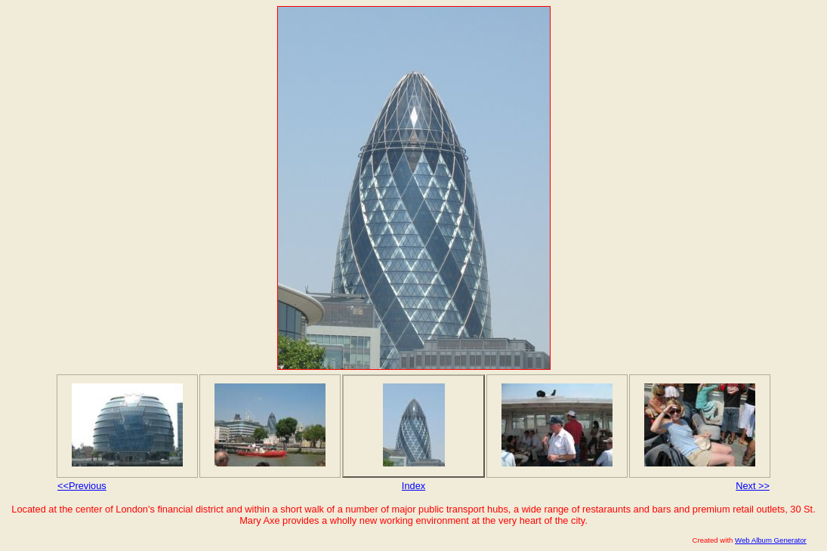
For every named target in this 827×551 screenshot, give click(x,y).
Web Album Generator (771, 540)
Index (413, 485)
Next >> (753, 485)
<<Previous (81, 485)
